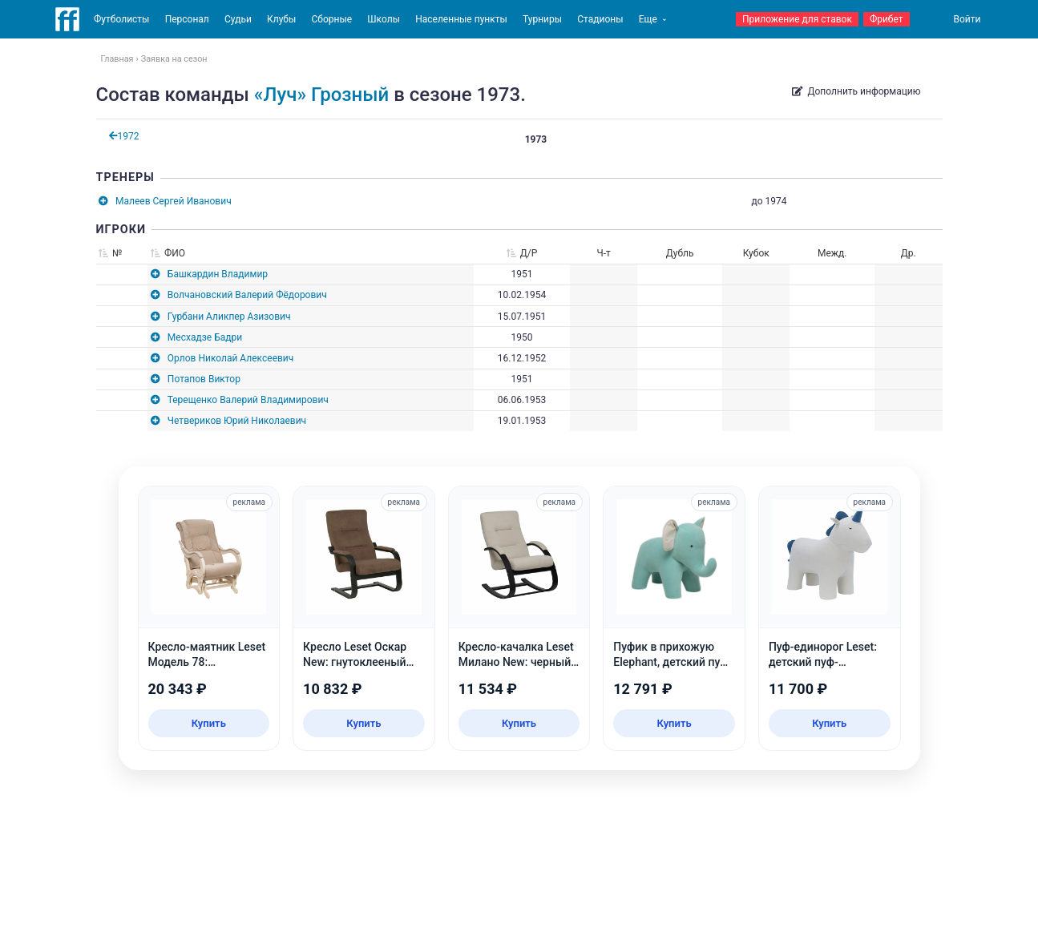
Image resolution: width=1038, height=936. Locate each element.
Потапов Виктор (204, 379)
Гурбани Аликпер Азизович (229, 316)
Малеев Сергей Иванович (173, 201)
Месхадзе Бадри (205, 337)
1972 (124, 136)
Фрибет (886, 19)
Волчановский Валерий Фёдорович (247, 295)
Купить (209, 723)
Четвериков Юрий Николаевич (237, 420)
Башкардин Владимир (218, 274)
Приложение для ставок (797, 19)
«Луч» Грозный (321, 94)
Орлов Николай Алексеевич (230, 358)
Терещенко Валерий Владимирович (248, 399)
